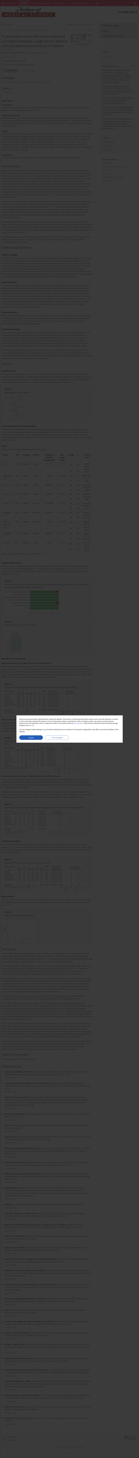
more (31, 725)
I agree (31, 737)
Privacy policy (78, 723)
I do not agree (57, 737)
